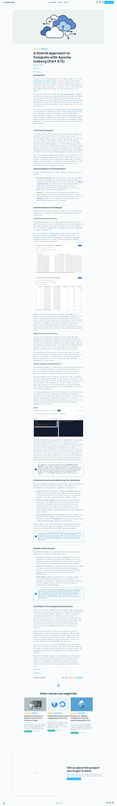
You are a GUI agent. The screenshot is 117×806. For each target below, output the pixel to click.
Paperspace (57, 519)
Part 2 (37, 79)
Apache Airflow (43, 184)
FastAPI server (73, 491)
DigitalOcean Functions (74, 111)
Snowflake (54, 104)
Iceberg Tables (55, 233)
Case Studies (52, 2)
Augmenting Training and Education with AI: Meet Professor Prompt (33, 718)
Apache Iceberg (51, 81)
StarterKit (61, 658)
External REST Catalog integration (44, 235)
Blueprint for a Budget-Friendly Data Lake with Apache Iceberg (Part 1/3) (80, 718)
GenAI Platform (63, 115)
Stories (66, 2)
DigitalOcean (37, 81)
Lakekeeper (39, 198)
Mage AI (80, 182)
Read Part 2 (37, 71)
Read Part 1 (37, 68)
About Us (60, 2)
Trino (51, 502)
